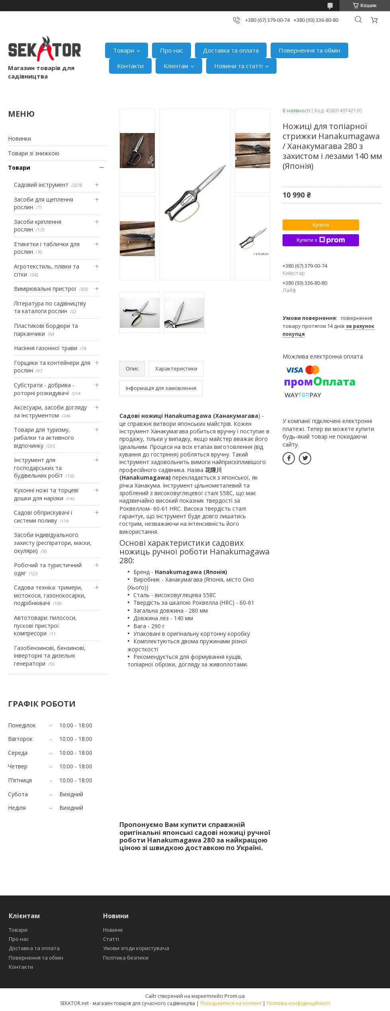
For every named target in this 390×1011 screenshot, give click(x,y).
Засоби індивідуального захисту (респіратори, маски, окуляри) (53, 542)
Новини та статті (238, 66)
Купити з (320, 240)
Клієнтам (176, 66)
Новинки (19, 138)
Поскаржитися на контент (230, 1003)
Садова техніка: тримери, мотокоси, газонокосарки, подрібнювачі (50, 595)
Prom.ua (234, 995)
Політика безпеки (125, 957)
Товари (123, 50)
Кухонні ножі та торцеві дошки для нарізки (46, 494)
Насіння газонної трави (45, 348)
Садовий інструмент (41, 184)
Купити (320, 225)
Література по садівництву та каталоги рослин (50, 307)
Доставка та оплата (231, 50)
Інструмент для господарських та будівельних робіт (38, 467)
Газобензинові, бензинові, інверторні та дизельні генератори (50, 655)
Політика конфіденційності (298, 1003)
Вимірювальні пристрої (45, 288)
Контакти (130, 66)
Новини (113, 929)
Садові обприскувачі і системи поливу (43, 516)
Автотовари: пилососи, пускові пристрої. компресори (45, 625)
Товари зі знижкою (33, 153)
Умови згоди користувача (136, 948)
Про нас (171, 50)
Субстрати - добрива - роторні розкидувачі (44, 389)
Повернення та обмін (309, 50)
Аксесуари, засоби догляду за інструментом (50, 411)
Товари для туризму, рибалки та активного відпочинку (44, 437)
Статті (111, 938)
